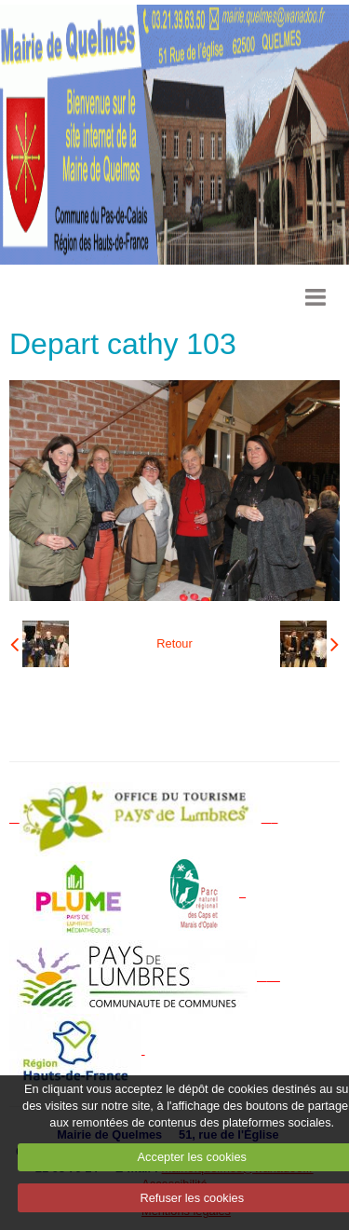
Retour (174, 643)
